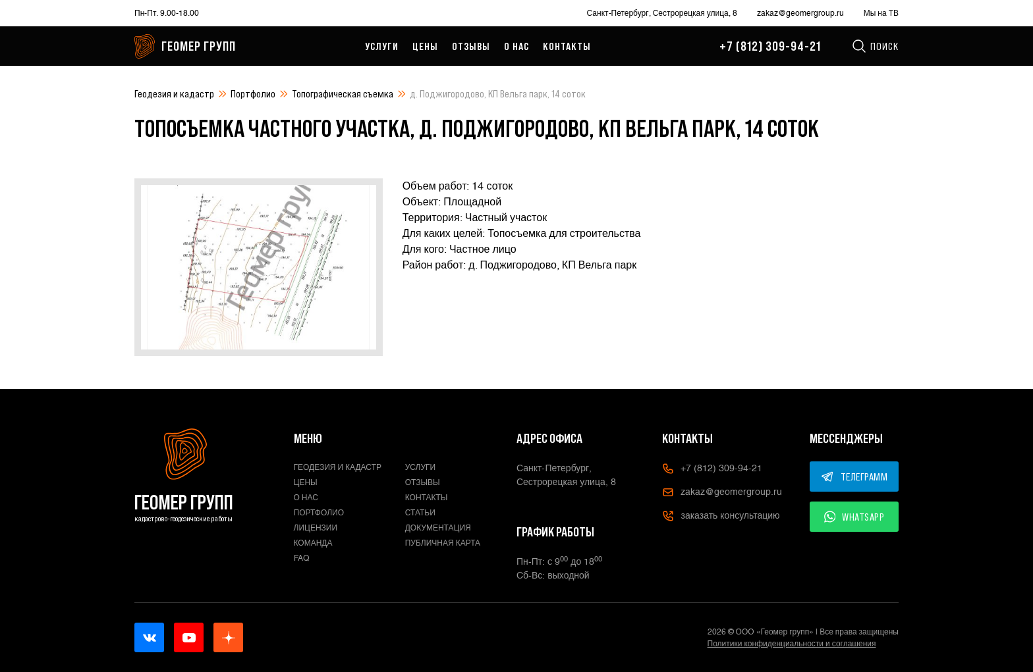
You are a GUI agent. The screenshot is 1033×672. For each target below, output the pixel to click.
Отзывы (471, 46)
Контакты (567, 46)
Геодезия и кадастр (174, 93)
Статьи (420, 512)
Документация (438, 527)
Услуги (382, 46)
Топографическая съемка (342, 93)
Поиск (875, 46)
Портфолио (253, 93)
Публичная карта (442, 543)
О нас (516, 46)
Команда (313, 543)
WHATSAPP (854, 516)
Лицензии (316, 527)
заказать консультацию (720, 516)
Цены (425, 46)
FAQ (302, 558)
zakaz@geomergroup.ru (800, 13)
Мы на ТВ (881, 13)
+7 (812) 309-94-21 (770, 46)
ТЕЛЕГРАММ (854, 476)
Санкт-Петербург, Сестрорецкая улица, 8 (662, 13)
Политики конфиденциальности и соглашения (792, 643)
